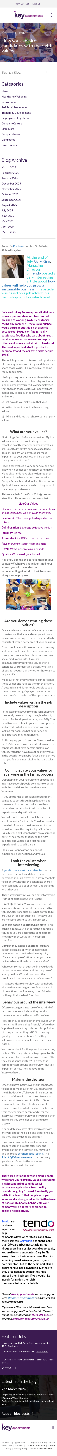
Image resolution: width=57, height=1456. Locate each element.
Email (36, 4)
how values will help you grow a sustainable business (28, 285)
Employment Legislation (16, 118)
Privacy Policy (20, 1448)
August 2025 (9, 205)
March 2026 (9, 167)
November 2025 (11, 189)
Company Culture (12, 123)
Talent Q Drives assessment (18, 1157)
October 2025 (10, 194)
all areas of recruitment (21, 1297)
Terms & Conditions (35, 1445)
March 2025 (9, 232)
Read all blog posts (17, 1413)
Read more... (13, 1346)
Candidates (8, 139)
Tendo (36, 273)
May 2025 (7, 221)
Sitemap (19, 1445)
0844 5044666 (22, 4)
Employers (8, 128)
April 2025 (8, 226)
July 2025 (7, 210)
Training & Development (16, 112)
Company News (11, 134)
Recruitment (9, 102)
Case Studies (9, 145)
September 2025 (11, 199)
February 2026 (10, 172)
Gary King (42, 261)
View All (9, 1368)
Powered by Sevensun (41, 1448)
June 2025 (8, 215)
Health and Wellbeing (14, 96)
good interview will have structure (24, 870)
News (5, 91)
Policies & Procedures (15, 107)
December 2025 (11, 183)
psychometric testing (30, 1153)
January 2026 (9, 178)
